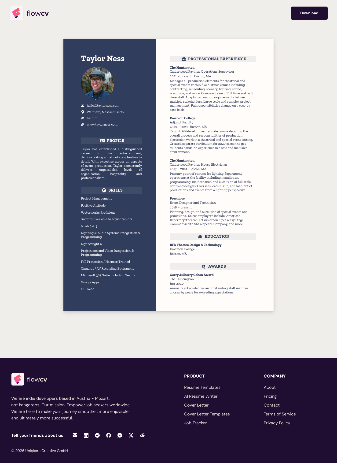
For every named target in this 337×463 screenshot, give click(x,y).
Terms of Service (280, 414)
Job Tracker (195, 423)
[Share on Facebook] (108, 435)
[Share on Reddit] (142, 435)
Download (309, 13)
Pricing (270, 396)
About (270, 387)
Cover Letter (196, 405)
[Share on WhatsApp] (120, 435)
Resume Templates (202, 387)
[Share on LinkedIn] (86, 435)
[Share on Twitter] (131, 435)
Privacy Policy (277, 423)
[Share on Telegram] (97, 435)
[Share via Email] (75, 435)
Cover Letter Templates (207, 414)
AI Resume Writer (201, 396)
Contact (272, 405)
